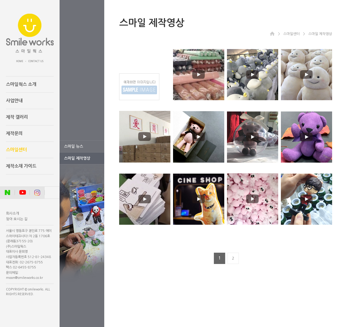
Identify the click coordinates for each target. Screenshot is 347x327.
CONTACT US (35, 61)
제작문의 (14, 133)
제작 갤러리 (17, 117)
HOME (19, 61)
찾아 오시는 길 (16, 219)
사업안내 (14, 100)
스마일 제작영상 (77, 158)
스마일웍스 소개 (21, 84)
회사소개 (12, 213)
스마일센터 (16, 149)
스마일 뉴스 (73, 146)
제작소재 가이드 (21, 166)
